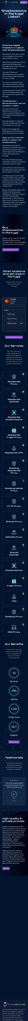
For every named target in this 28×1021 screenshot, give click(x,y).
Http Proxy (11, 314)
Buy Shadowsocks (14, 742)
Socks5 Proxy (12, 318)
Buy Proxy (6, 868)
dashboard (17, 204)
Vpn (21, 323)
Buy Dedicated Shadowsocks (11, 249)
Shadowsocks (12, 323)
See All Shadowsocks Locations (14, 337)
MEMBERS (23, 2)
